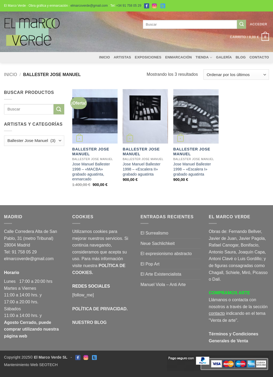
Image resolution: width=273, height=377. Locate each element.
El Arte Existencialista (160, 274)
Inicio (104, 57)
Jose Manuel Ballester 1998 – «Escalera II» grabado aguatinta (141, 169)
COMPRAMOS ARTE (229, 293)
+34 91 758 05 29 (128, 5)
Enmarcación (178, 57)
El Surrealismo (154, 233)
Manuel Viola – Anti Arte (163, 284)
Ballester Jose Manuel (90, 151)
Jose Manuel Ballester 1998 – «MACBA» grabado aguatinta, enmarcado (91, 171)
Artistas (122, 57)
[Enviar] (241, 24)
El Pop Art (149, 264)
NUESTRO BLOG (89, 322)
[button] (258, 24)
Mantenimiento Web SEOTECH (31, 365)
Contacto (259, 57)
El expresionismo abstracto (166, 253)
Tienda (204, 57)
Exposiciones (148, 57)
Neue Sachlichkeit (157, 243)
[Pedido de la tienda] (236, 74)
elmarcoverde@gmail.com (89, 5)
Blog (241, 57)
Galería (224, 57)
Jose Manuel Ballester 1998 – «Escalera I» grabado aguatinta (192, 169)
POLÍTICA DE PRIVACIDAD (99, 309)
